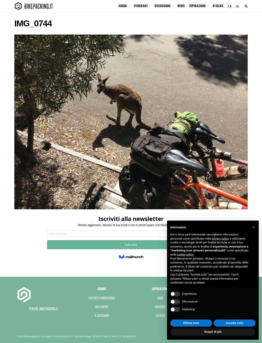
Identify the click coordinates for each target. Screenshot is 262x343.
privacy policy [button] (220, 238)
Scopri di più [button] (213, 331)
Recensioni (163, 5)
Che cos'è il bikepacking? (101, 298)
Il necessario (102, 315)
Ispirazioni (197, 5)
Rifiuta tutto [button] (191, 323)
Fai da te (160, 315)
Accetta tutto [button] (234, 323)
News (181, 5)
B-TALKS (218, 5)
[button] (253, 227)
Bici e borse (101, 306)
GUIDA (123, 5)
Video (160, 298)
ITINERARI (141, 5)
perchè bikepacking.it (43, 308)
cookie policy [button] (185, 254)
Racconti (160, 306)
